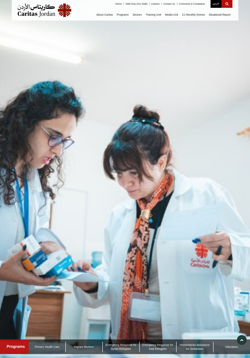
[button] (242, 340)
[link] (125, 179)
